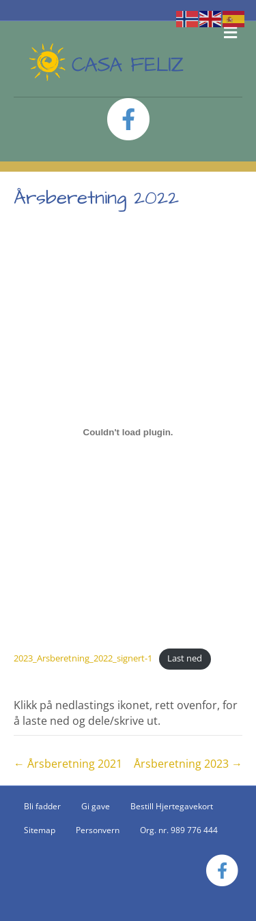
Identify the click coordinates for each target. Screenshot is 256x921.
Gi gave (95, 806)
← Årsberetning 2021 (68, 763)
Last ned (184, 658)
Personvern (97, 830)
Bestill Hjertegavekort (171, 806)
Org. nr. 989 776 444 (179, 830)
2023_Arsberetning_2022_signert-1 (83, 658)
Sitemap (39, 830)
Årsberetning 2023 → (188, 763)
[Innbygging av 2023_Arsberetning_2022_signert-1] (128, 432)
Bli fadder (42, 806)
